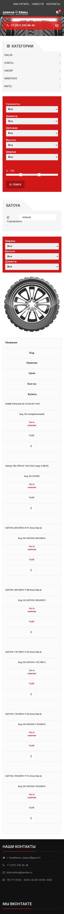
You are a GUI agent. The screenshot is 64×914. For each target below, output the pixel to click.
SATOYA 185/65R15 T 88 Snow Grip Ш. (23, 590)
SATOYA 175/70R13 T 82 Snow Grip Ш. (23, 652)
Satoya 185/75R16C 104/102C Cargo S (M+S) (26, 466)
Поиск (15, 184)
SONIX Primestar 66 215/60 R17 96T (22, 404)
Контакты (53, 4)
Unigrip (32, 70)
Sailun (32, 55)
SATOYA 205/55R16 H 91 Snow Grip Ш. (23, 528)
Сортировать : (12, 221)
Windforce (32, 78)
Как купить (21, 4)
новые (26, 217)
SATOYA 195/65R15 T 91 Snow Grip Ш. (23, 776)
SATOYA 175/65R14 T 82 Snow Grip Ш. (23, 714)
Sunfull (32, 63)
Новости (38, 4)
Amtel (32, 86)
